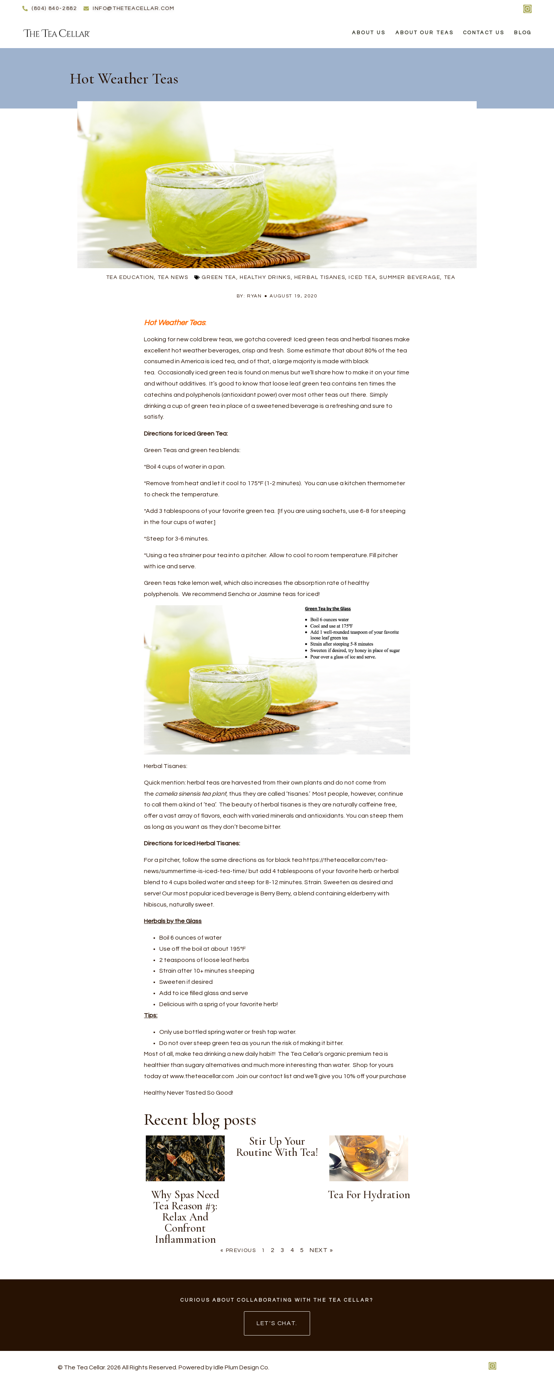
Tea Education (130, 277)
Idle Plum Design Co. (241, 1367)
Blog (523, 32)
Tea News (173, 277)
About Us (369, 32)
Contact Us (483, 32)
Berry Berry (275, 893)
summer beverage (409, 277)
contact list (275, 1076)
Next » (322, 1250)
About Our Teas (424, 32)
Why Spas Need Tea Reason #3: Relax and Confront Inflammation (185, 1217)
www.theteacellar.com (202, 1076)
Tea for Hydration (369, 1194)
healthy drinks (265, 277)
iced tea (362, 277)
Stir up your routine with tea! (277, 1146)
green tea (219, 277)
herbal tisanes (319, 277)
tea (450, 277)
